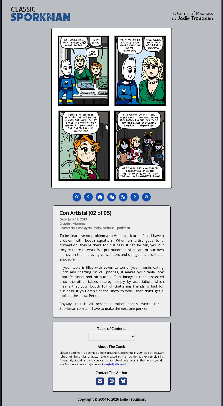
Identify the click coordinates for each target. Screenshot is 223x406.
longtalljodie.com (114, 364)
